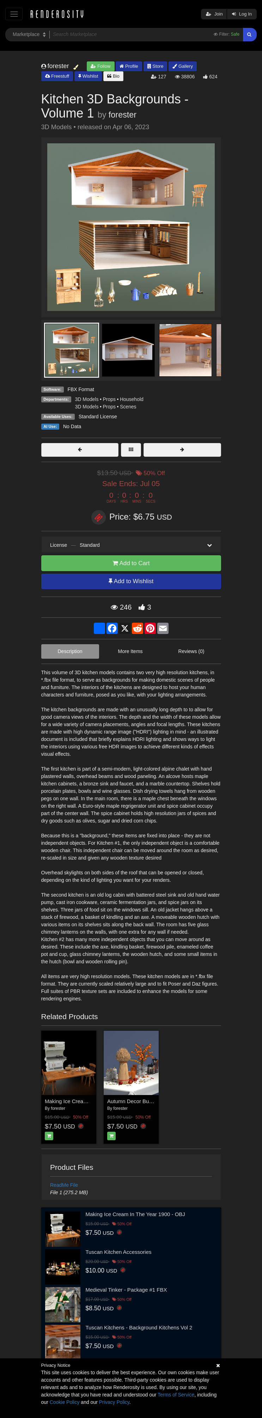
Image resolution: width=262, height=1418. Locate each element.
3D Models (87, 399)
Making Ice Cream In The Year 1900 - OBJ (135, 1214)
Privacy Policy (114, 1402)
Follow (100, 66)
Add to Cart (131, 563)
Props (109, 399)
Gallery (182, 66)
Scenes (128, 406)
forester (122, 114)
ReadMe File (64, 1185)
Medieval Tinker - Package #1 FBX (126, 1290)
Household (132, 399)
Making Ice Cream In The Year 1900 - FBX (94, 1101)
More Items (130, 651)
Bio (113, 76)
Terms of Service (176, 1395)
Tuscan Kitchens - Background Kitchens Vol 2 (139, 1327)
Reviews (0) (191, 651)
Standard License (98, 416)
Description (70, 651)
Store (155, 66)
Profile (129, 66)
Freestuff (57, 76)
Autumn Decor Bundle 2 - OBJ (142, 1101)
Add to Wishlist (131, 581)
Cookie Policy (65, 1402)
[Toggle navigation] (14, 14)
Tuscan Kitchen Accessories (119, 1252)
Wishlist (88, 76)
